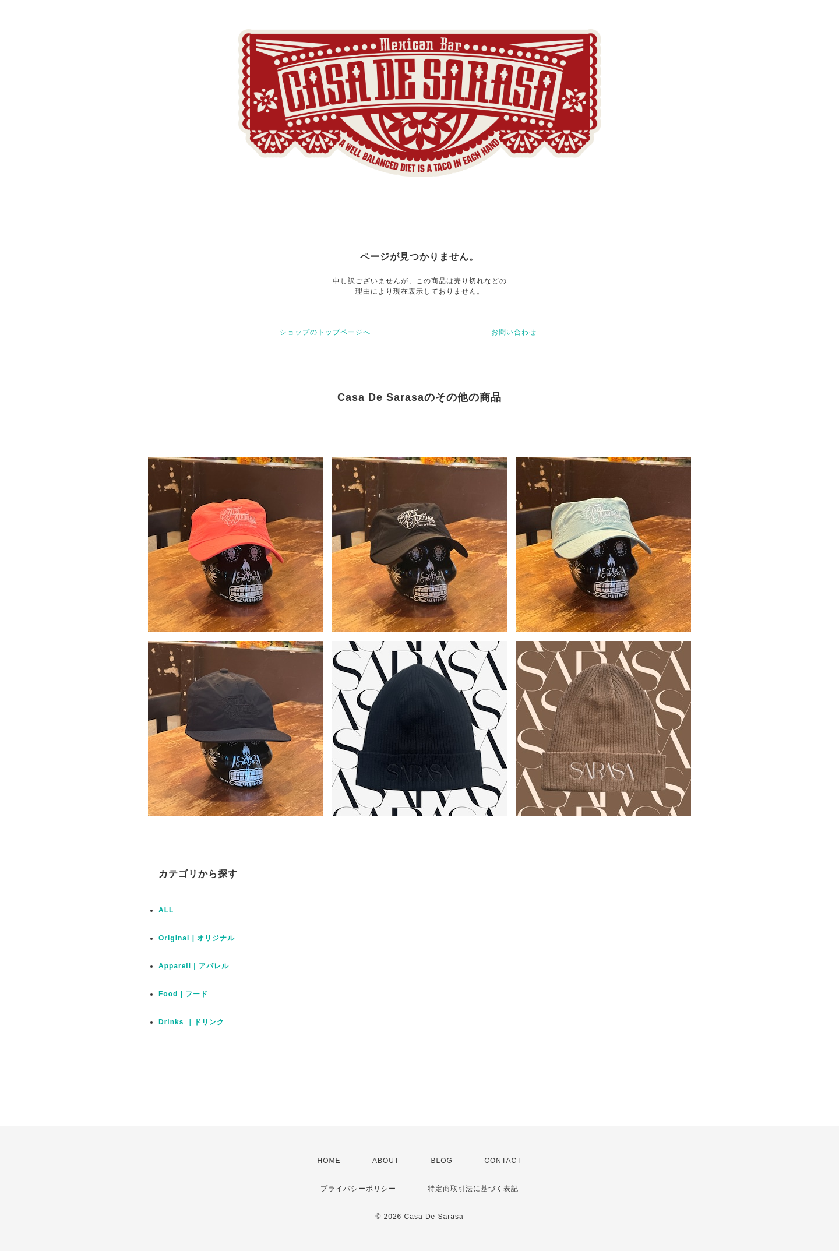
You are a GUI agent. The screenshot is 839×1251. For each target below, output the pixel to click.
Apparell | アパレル (193, 966)
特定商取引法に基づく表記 (473, 1189)
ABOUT (385, 1161)
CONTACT (502, 1161)
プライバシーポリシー (358, 1189)
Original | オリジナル (196, 938)
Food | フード (183, 994)
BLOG (442, 1161)
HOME (329, 1161)
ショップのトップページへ (325, 332)
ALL (166, 910)
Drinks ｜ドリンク (191, 1022)
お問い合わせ (514, 332)
